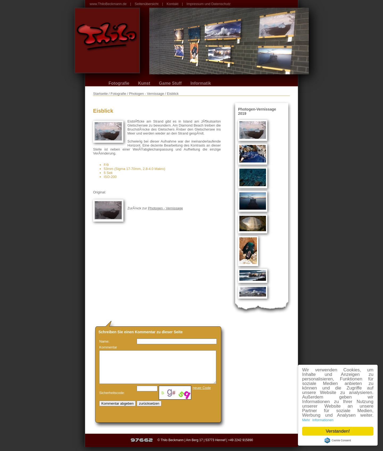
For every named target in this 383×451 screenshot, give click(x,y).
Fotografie (119, 83)
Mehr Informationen (318, 420)
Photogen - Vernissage (165, 208)
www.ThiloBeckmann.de (108, 4)
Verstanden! (338, 431)
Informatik (200, 83)
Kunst (144, 83)
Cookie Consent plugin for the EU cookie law (337, 440)
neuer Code (202, 388)
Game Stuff (170, 83)
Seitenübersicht (147, 4)
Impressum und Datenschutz (208, 4)
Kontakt (172, 4)
